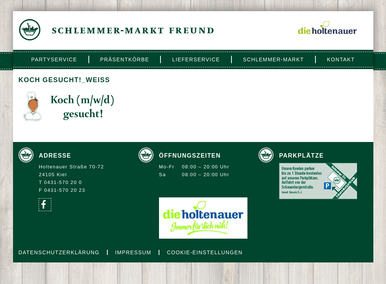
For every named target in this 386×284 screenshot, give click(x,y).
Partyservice (54, 59)
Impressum (133, 252)
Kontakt (341, 59)
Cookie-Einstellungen (205, 252)
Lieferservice (196, 59)
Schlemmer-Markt (273, 59)
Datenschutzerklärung (59, 252)
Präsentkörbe (124, 59)
